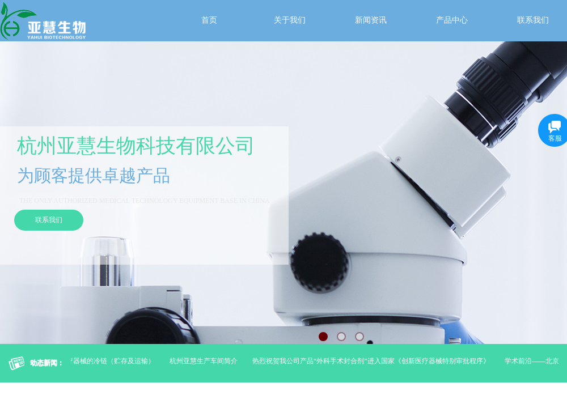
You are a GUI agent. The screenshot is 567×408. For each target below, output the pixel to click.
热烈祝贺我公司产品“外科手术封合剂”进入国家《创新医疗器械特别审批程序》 (373, 361)
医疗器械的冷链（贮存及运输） (108, 361)
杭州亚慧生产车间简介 (205, 361)
